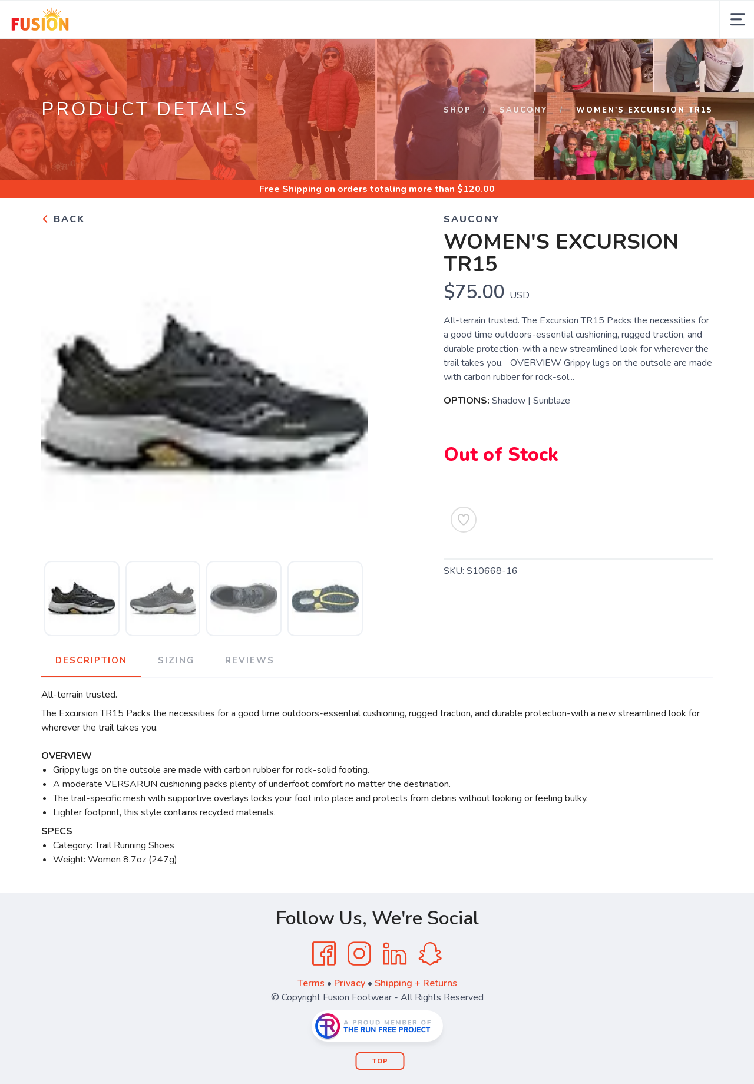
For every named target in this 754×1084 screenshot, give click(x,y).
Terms (311, 983)
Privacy (349, 983)
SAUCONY (524, 110)
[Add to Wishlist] (464, 520)
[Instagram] (359, 953)
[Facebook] (324, 953)
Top (380, 1061)
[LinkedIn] (394, 953)
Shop (457, 110)
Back (63, 219)
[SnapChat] (430, 953)
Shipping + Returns (416, 983)
